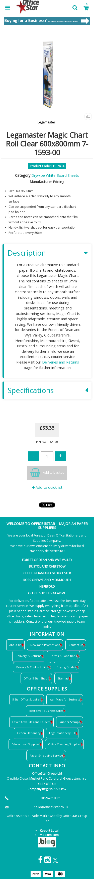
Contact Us (76, 645)
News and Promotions (45, 645)
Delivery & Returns (28, 656)
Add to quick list (47, 487)
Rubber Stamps (69, 722)
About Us (15, 645)
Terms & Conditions (63, 656)
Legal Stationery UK (62, 733)
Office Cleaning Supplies (64, 744)
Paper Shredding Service (46, 755)
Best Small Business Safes (46, 711)
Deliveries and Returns (60, 362)
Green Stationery (28, 733)
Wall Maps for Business (65, 699)
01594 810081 (51, 798)
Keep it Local (49, 830)
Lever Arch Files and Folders (31, 722)
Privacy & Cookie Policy (32, 667)
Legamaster (46, 122)
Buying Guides (66, 667)
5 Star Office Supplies (26, 699)
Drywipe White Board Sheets (55, 175)
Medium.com (49, 835)
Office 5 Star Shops (36, 678)
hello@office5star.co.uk (51, 807)
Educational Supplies (25, 744)
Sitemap (63, 678)
